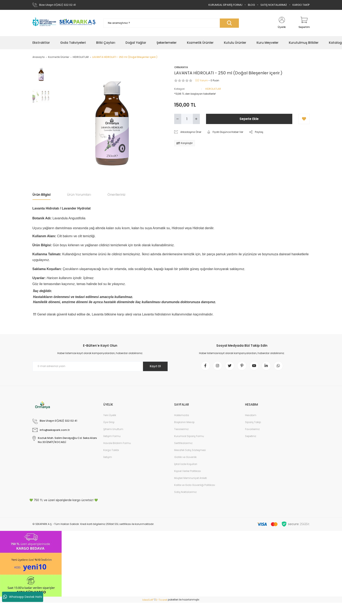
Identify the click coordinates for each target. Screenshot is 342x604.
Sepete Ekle (249, 118)
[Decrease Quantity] (177, 119)
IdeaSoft (148, 601)
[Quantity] (187, 119)
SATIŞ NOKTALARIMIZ (273, 5)
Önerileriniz (116, 194)
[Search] (171, 23)
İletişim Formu (112, 437)
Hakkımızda (181, 416)
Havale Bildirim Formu (117, 444)
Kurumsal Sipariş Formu (189, 437)
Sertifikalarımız (183, 444)
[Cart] (304, 23)
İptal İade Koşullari (185, 465)
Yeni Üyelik (109, 416)
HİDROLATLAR (213, 89)
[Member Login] (282, 23)
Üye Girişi (108, 423)
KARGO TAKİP (301, 5)
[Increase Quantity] (196, 119)
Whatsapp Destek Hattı (22, 597)
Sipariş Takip (253, 423)
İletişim (107, 458)
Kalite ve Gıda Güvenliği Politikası (194, 486)
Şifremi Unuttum (113, 430)
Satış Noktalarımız (185, 493)
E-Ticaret (161, 601)
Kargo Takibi (111, 451)
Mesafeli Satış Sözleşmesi (190, 451)
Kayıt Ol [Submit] (154, 366)
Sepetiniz (250, 437)
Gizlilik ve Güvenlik (185, 458)
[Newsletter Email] (100, 366)
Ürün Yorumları (79, 194)
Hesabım (250, 416)
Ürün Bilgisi (41, 194)
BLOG (251, 5)
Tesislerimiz (181, 430)
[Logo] (64, 23)
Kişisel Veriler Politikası (187, 472)
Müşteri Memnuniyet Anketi (190, 479)
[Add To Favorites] (304, 119)
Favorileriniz (252, 430)
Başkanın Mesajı (184, 423)
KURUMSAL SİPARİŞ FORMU (225, 5)
